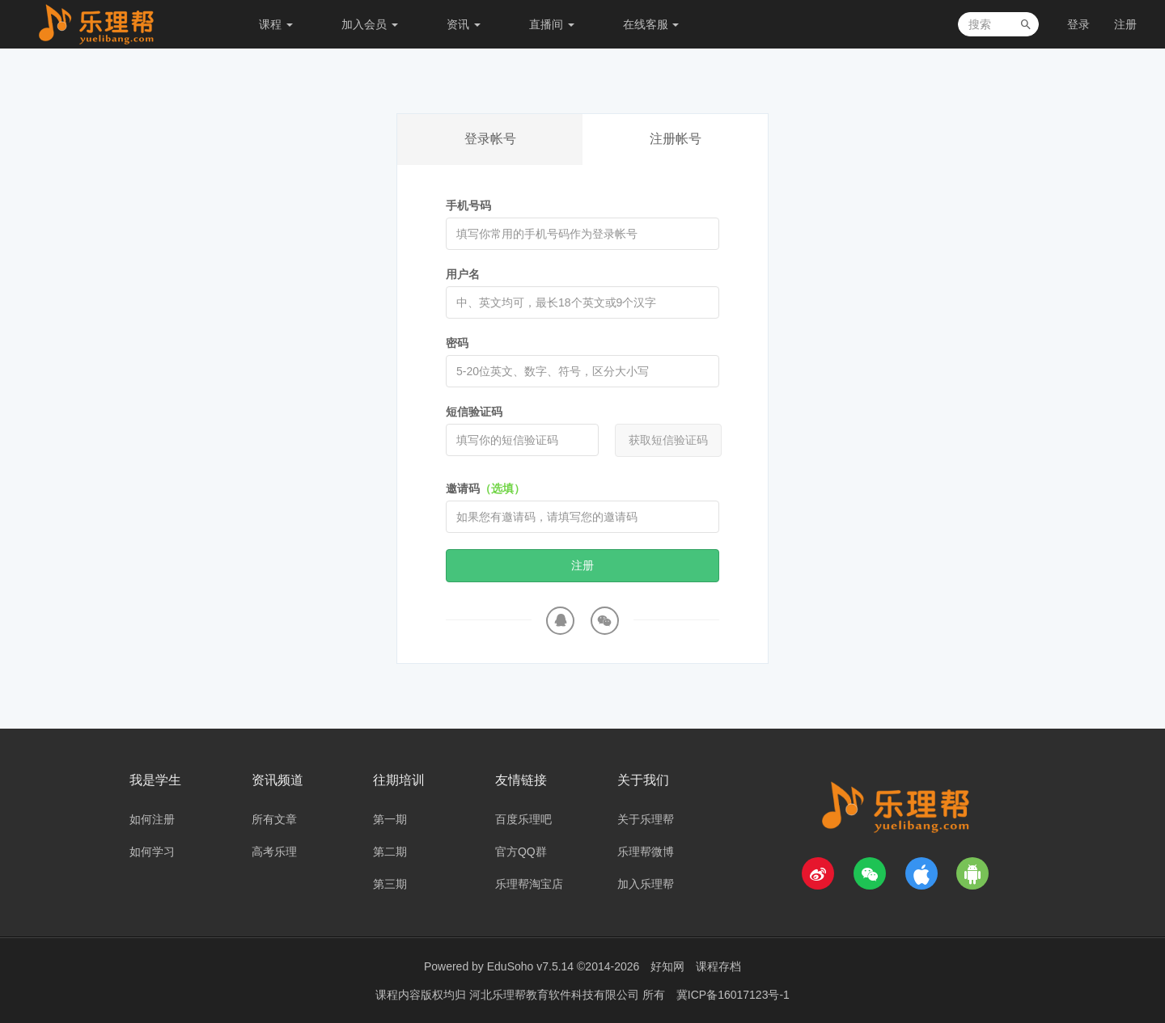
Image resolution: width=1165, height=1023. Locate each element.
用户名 (463, 274)
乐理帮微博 (645, 851)
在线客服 (651, 24)
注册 (1125, 24)
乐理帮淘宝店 (529, 883)
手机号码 (468, 205)
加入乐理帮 (645, 883)
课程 (276, 24)
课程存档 (718, 966)
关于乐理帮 (645, 819)
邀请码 (485, 488)
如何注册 (152, 819)
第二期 (390, 851)
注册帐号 (675, 139)
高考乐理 (274, 851)
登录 (1078, 24)
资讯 (464, 24)
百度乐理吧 (523, 819)
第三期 (390, 883)
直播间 (551, 24)
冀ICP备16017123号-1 (733, 994)
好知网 (667, 966)
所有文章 (274, 819)
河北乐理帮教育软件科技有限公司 (555, 994)
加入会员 (369, 24)
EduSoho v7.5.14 (530, 966)
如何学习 (152, 851)
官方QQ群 (521, 851)
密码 (457, 342)
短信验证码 (474, 411)
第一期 (390, 819)
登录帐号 (490, 139)
